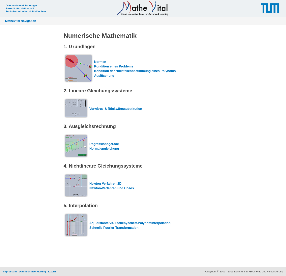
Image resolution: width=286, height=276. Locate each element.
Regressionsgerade (104, 144)
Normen (100, 61)
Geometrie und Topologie (21, 5)
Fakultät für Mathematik (20, 8)
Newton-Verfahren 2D (105, 183)
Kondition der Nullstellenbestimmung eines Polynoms (135, 71)
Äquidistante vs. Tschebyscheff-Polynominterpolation (130, 223)
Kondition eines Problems (113, 66)
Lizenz (52, 271)
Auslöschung (104, 75)
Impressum (10, 271)
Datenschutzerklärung (32, 271)
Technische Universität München (26, 11)
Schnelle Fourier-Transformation (113, 227)
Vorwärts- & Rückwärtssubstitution (115, 108)
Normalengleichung (104, 148)
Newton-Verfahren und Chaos (111, 188)
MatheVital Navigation (20, 20)
